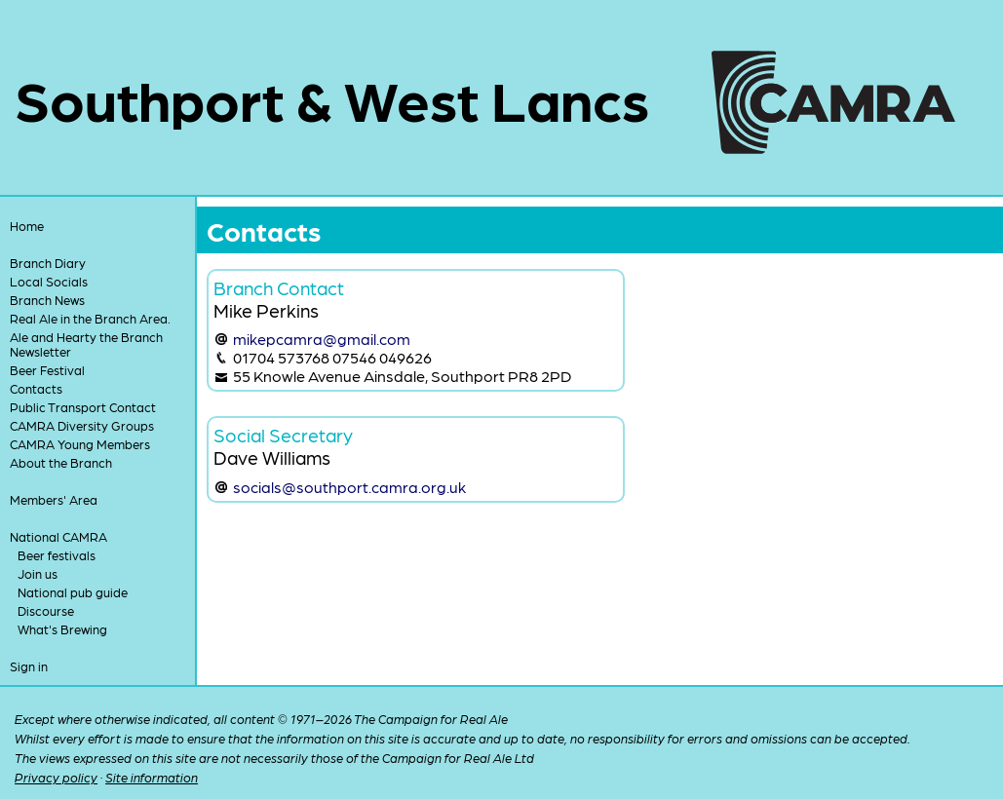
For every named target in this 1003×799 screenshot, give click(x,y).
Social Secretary (283, 434)
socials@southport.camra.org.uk (349, 486)
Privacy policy (56, 777)
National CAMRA (58, 536)
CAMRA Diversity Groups (82, 425)
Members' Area (53, 499)
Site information (151, 777)
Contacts (36, 388)
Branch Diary (48, 262)
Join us (38, 573)
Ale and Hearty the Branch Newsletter (86, 344)
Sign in (29, 666)
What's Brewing (62, 629)
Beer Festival (47, 369)
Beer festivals (57, 555)
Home (27, 225)
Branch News (47, 299)
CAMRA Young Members (80, 444)
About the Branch (61, 462)
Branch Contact (278, 287)
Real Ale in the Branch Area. (90, 318)
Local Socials (49, 281)
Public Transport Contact (83, 407)
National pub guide (73, 592)
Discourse (46, 610)
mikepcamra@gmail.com (321, 338)
